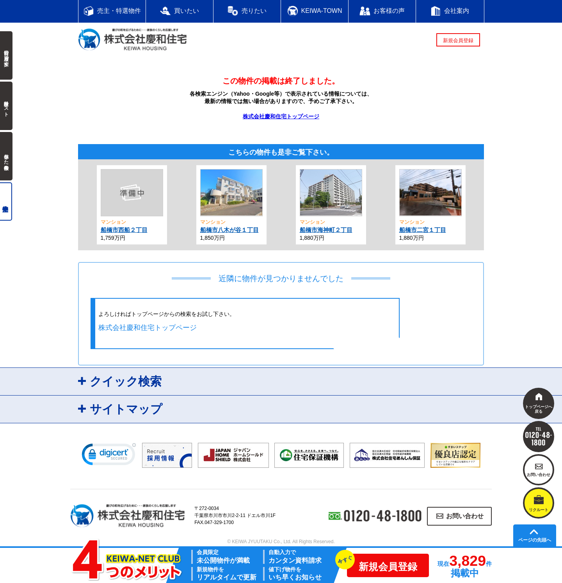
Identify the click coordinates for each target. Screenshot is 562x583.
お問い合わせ (465, 516)
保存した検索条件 (6, 156)
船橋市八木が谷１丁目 (229, 229)
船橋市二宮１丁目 (422, 229)
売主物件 (6, 201)
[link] (109, 456)
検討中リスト (6, 106)
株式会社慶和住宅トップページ (281, 116)
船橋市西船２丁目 (124, 229)
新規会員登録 (458, 40)
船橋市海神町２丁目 (326, 229)
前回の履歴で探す (6, 55)
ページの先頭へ (534, 540)
